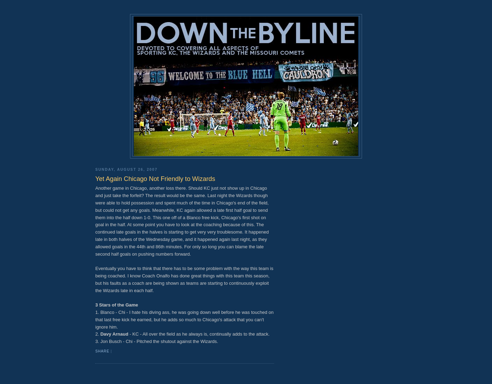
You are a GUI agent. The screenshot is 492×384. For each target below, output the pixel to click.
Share (102, 351)
